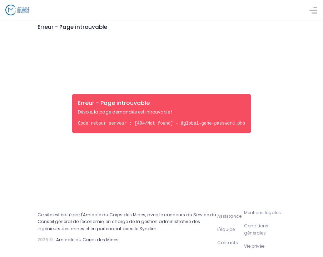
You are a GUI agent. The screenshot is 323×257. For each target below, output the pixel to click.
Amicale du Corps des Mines (87, 240)
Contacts (227, 243)
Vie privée (254, 246)
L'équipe (226, 229)
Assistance (229, 216)
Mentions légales (262, 213)
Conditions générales (256, 229)
